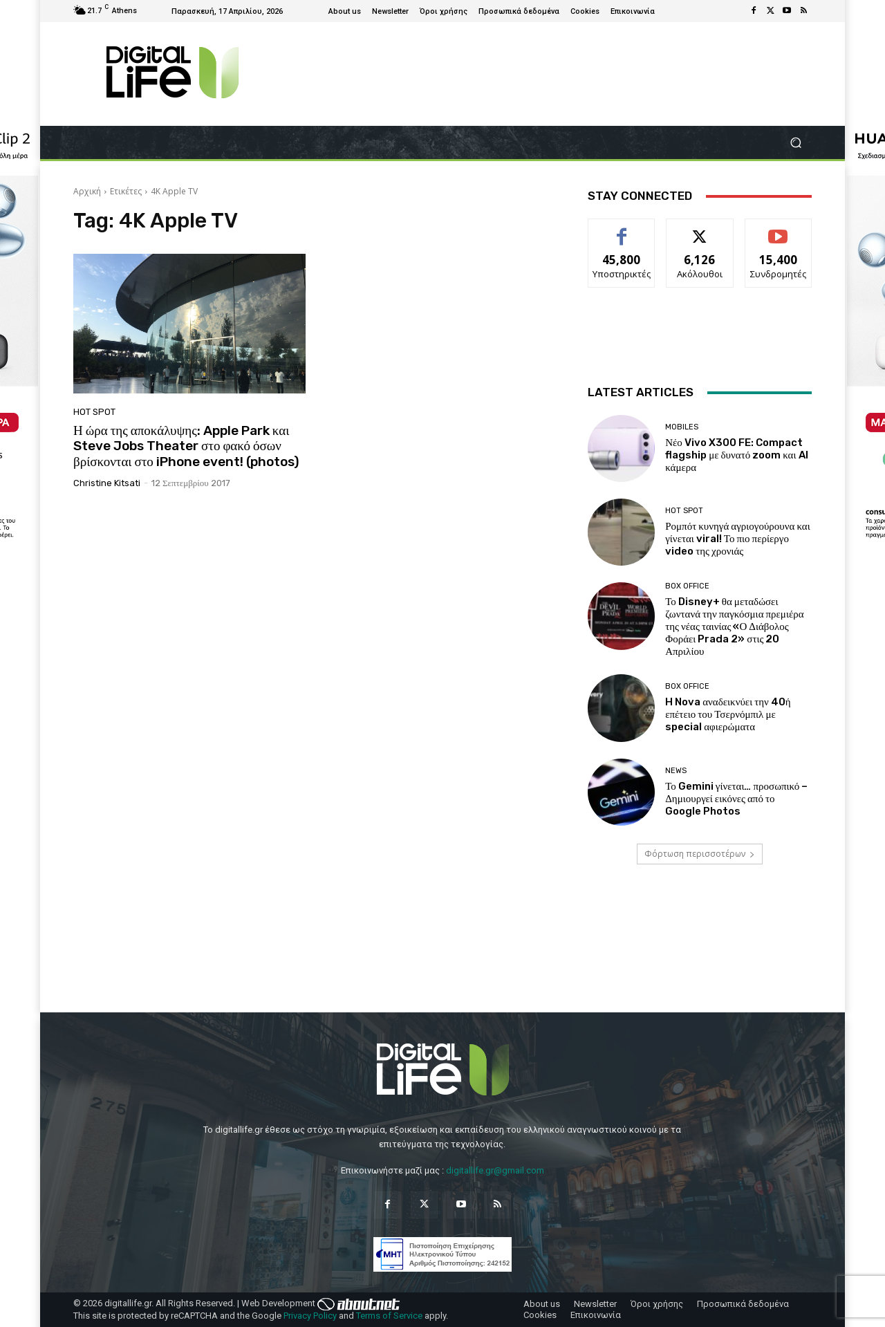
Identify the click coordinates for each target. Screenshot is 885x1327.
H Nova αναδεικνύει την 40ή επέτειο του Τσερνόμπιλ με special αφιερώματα (728, 714)
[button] (795, 143)
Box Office (687, 586)
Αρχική (87, 191)
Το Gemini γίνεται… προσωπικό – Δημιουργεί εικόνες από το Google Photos (736, 798)
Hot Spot (94, 411)
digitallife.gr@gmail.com (495, 1170)
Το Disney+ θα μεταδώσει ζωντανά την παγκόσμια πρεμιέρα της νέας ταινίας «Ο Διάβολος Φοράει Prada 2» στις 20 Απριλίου (734, 626)
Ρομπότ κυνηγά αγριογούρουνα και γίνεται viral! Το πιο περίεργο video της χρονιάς (737, 538)
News (676, 770)
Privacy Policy (310, 1315)
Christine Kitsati (106, 483)
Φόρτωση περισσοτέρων (699, 854)
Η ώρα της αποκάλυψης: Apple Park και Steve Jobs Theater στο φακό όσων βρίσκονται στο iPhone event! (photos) (186, 446)
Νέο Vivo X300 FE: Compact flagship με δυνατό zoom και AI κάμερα (736, 455)
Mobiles (681, 427)
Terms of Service (389, 1315)
